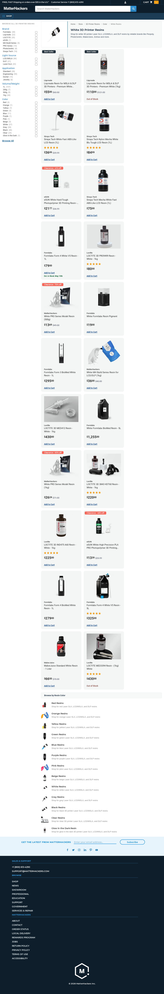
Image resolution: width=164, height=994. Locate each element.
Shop (15, 881)
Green (7, 110)
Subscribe (132, 842)
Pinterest (90, 850)
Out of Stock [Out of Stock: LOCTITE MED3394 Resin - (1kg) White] (92, 686)
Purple (7, 116)
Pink (6, 119)
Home (73, 24)
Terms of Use (20, 954)
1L (6, 87)
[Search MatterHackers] (133, 9)
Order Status (20, 929)
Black (7, 130)
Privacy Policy (21, 950)
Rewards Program (23, 937)
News (15, 885)
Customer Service (59, 2)
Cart (151, 2)
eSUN (7, 40)
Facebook (67, 850)
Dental (8, 77)
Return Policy (20, 946)
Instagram (79, 850)
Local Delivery (21, 933)
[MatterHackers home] (82, 971)
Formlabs (9, 32)
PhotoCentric (10, 48)
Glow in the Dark (11, 135)
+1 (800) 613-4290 (75, 2)
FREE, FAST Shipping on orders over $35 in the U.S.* (25, 2)
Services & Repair (22, 910)
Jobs (15, 941)
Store (80, 24)
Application (8, 68)
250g (6, 89)
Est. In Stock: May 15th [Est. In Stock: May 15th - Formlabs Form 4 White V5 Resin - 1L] (53, 276)
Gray (7, 127)
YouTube (96, 850)
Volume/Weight (10, 83)
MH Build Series (11, 43)
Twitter (73, 850)
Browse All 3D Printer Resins (18, 24)
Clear (7, 133)
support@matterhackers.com (30, 871)
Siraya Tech (10, 51)
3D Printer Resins (93, 24)
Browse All (8, 140)
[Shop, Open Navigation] (7, 16)
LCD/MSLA (10, 58)
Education (18, 898)
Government (19, 906)
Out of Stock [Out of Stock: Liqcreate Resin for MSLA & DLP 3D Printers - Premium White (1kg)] (92, 99)
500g (6, 92)
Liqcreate (9, 34)
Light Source (9, 55)
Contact (17, 925)
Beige (7, 121)
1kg (6, 95)
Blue (7, 113)
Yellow (7, 108)
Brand (5, 29)
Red (6, 102)
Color (105, 24)
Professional (20, 894)
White (7, 124)
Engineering (10, 74)
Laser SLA (9, 64)
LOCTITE (9, 37)
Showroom (19, 890)
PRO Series (10, 46)
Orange (7, 105)
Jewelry (8, 79)
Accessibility (20, 958)
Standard (9, 71)
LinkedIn (85, 850)
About (16, 920)
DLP (7, 61)
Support (17, 902)
